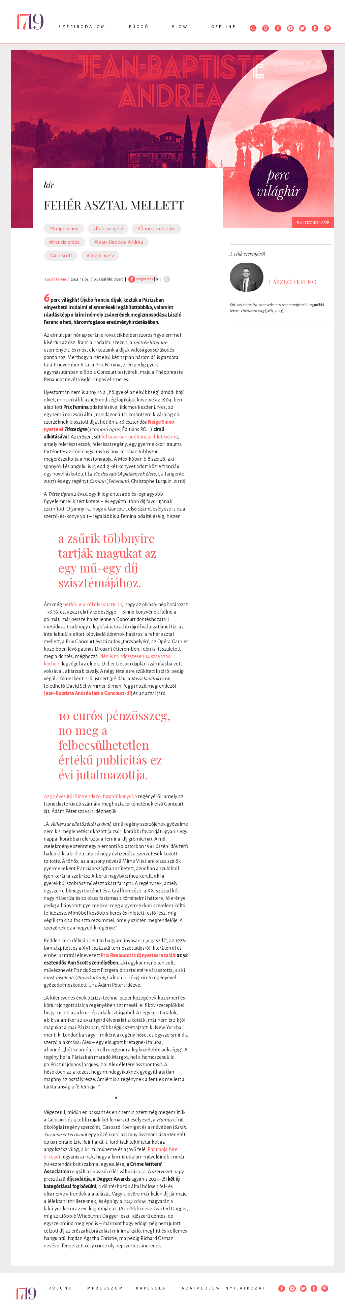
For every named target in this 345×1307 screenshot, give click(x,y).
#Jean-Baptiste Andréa (118, 242)
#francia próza (64, 242)
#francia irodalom (156, 228)
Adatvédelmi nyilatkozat (224, 1288)
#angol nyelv (100, 255)
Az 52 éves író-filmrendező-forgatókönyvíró (90, 796)
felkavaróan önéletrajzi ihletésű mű (139, 436)
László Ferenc (56, 279)
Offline (224, 27)
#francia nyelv (108, 228)
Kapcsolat (152, 1288)
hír (49, 184)
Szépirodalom (82, 27)
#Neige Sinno (64, 228)
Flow (180, 27)
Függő (139, 27)
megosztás (140, 279)
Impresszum (104, 1288)
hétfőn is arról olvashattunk (92, 604)
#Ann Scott (60, 255)
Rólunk (60, 1288)
